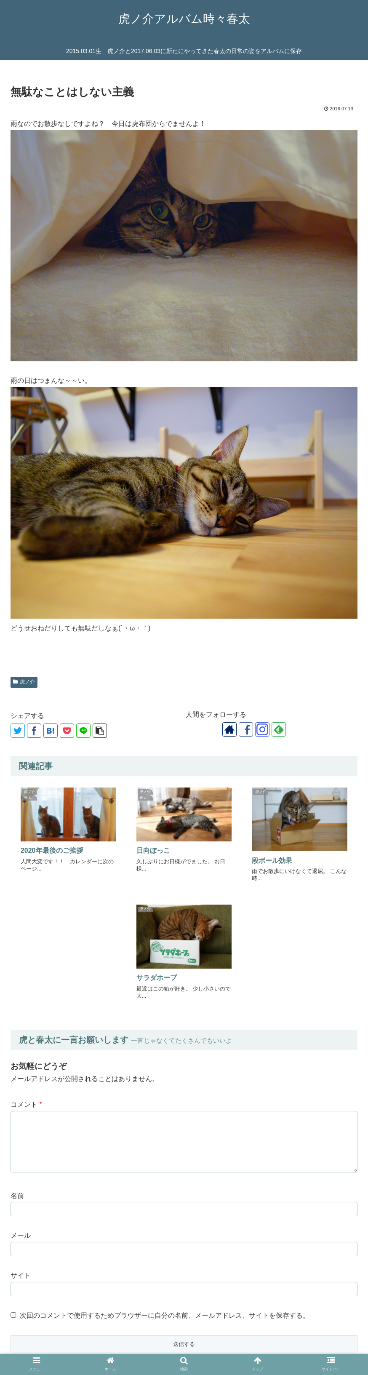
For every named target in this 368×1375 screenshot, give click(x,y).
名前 (17, 1068)
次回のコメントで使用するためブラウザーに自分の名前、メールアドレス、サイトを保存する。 (164, 1188)
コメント (26, 977)
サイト (21, 1148)
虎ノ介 (24, 682)
